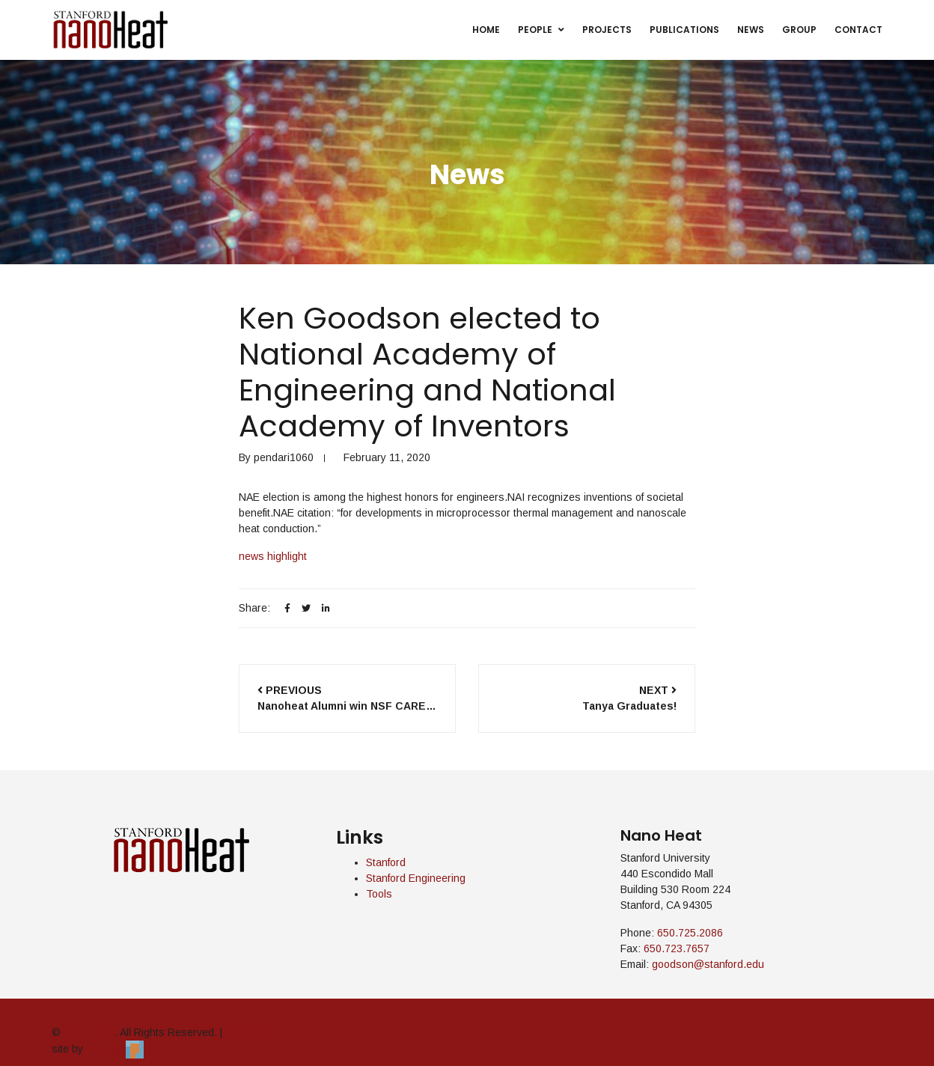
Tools (379, 894)
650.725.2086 (690, 933)
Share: (254, 608)
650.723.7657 (676, 948)
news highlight (273, 556)
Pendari (115, 1048)
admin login (252, 1032)
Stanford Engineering (416, 878)
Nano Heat (89, 1032)
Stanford (386, 862)
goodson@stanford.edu (708, 964)
